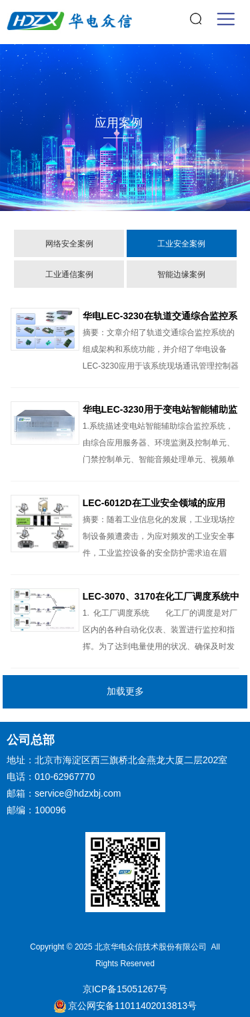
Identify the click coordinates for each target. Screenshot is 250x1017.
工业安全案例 (181, 243)
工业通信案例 (69, 274)
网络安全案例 (69, 243)
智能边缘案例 (181, 274)
